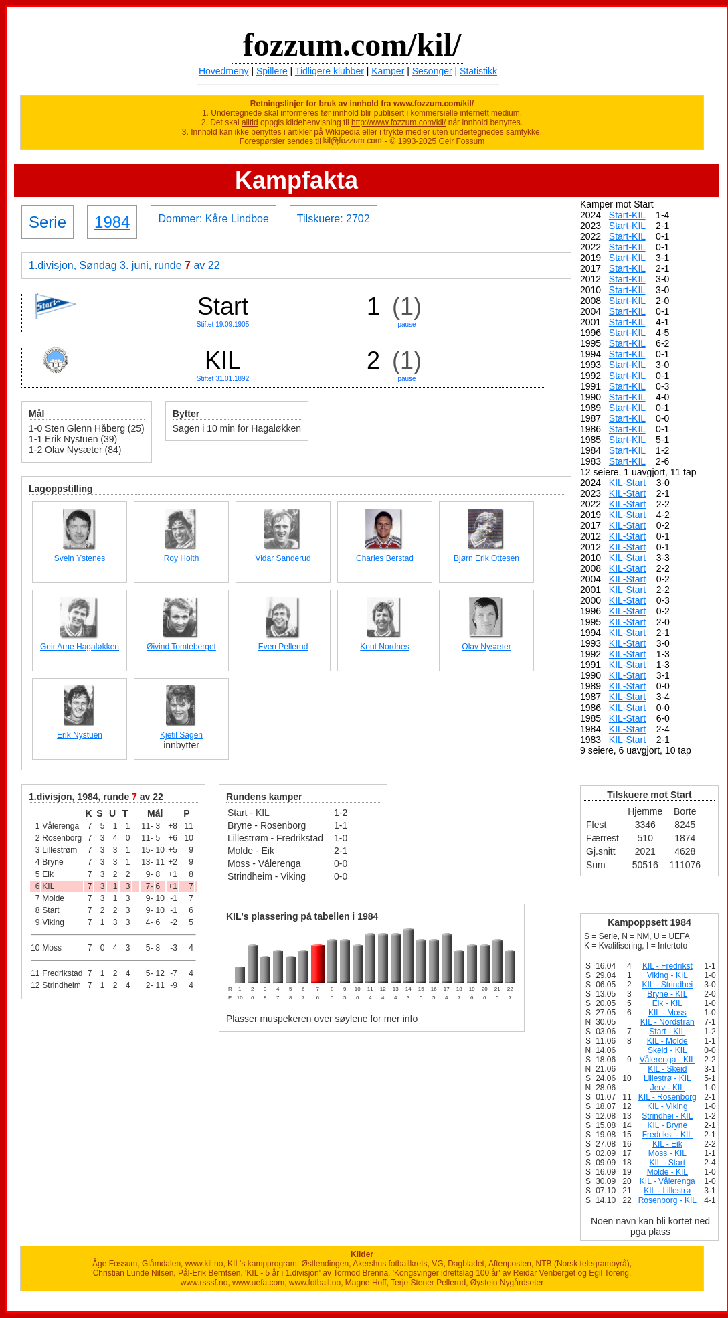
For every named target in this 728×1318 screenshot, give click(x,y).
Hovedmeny (224, 71)
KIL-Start (627, 482)
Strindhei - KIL (667, 1116)
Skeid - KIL (667, 1050)
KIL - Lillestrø (667, 1191)
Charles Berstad (385, 558)
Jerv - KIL (667, 1087)
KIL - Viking (667, 1106)
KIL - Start (668, 1162)
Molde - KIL (667, 1172)
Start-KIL (627, 215)
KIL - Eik (667, 1144)
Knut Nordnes (384, 646)
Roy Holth (181, 558)
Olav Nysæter (486, 646)
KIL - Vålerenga (667, 1181)
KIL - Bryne (668, 1125)
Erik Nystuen (79, 735)
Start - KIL (667, 1031)
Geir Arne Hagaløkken (79, 646)
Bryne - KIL (667, 994)
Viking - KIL (667, 975)
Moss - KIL (667, 1153)
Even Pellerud (283, 646)
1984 (112, 222)
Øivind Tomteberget (181, 646)
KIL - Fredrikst (667, 966)
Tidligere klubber (329, 71)
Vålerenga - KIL (667, 1059)
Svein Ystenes (80, 558)
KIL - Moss (667, 1012)
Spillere (272, 71)
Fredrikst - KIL (667, 1134)
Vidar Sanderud (282, 558)
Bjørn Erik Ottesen (486, 558)
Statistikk (478, 71)
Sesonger (432, 71)
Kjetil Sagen (181, 735)
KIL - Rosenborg (667, 1097)
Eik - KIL (667, 1003)
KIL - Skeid (667, 1069)
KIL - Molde (667, 1041)
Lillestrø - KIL (667, 1078)
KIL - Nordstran (667, 1022)
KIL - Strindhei (667, 984)
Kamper (387, 71)
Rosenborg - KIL (667, 1200)
